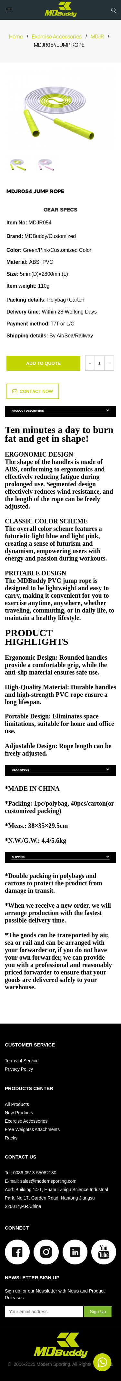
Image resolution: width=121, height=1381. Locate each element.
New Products (19, 1112)
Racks (11, 1137)
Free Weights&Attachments (32, 1129)
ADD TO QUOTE (43, 363)
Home (16, 36)
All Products (17, 1104)
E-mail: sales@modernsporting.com (40, 1181)
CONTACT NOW (32, 391)
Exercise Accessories (57, 36)
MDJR (97, 36)
